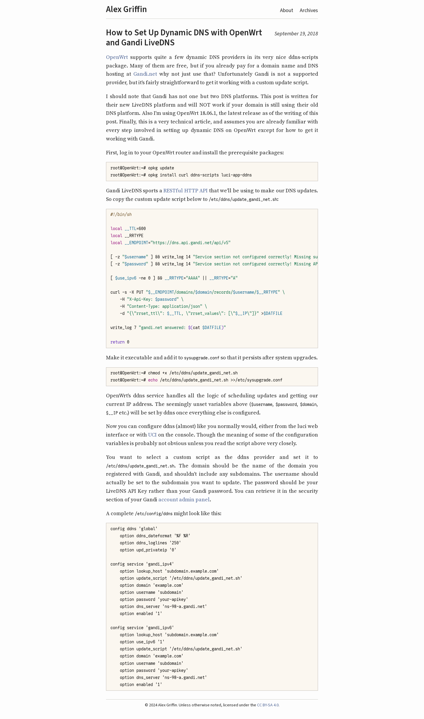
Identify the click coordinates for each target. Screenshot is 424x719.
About (286, 10)
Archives (309, 10)
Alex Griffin (126, 9)
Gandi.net (145, 73)
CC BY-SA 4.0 (268, 705)
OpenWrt (117, 57)
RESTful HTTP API (185, 190)
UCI (152, 434)
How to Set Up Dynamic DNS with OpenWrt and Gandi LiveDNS (184, 37)
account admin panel (184, 499)
